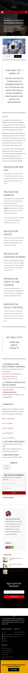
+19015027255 (10, 428)
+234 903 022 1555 (12, 378)
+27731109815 (9, 423)
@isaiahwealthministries (10, 392)
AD (21, 457)
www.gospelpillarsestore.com (15, 449)
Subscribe (14, 597)
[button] (26, 663)
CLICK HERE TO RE (15, 457)
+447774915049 (10, 438)
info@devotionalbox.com (11, 376)
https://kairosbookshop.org (11, 451)
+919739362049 (9, 433)
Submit (14, 493)
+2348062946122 (10, 418)
